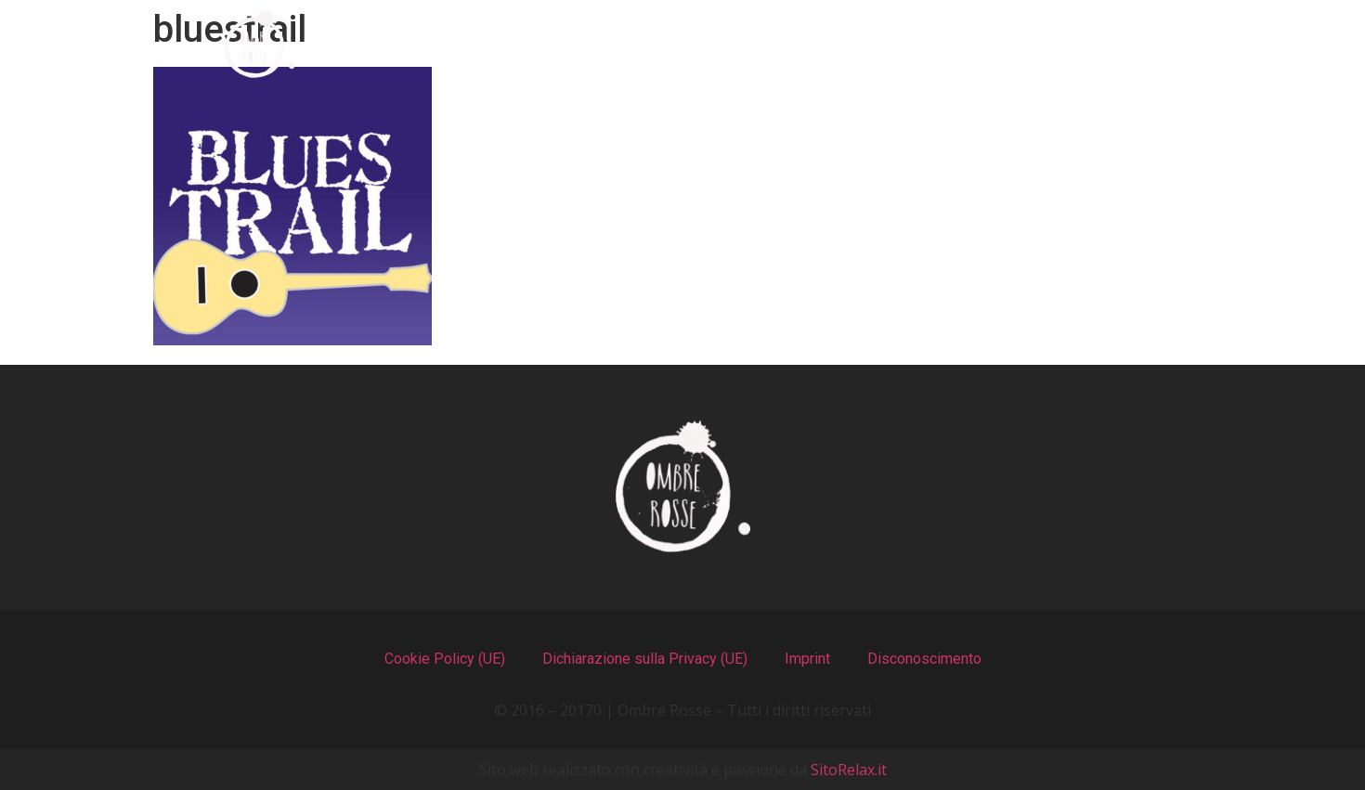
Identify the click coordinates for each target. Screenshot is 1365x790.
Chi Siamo (461, 44)
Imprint (807, 658)
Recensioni (945, 44)
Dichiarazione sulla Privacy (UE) (645, 658)
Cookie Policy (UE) (444, 658)
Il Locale (774, 44)
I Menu (622, 44)
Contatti (1120, 44)
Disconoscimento (924, 658)
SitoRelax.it (849, 769)
